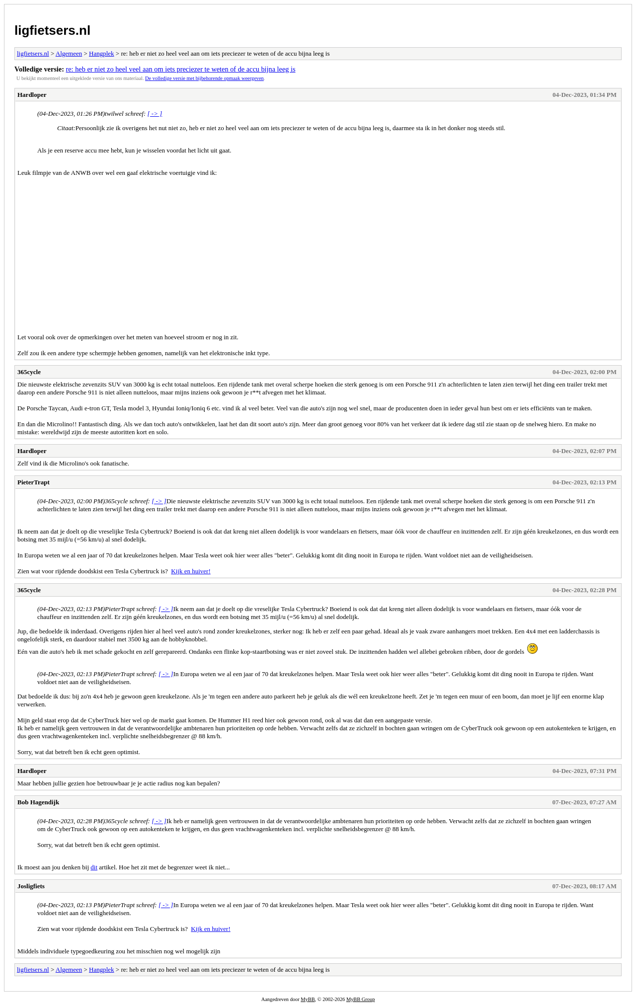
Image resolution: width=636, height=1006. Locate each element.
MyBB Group (360, 999)
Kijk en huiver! (190, 571)
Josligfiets (31, 886)
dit (93, 867)
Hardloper (32, 94)
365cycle (29, 372)
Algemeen (69, 53)
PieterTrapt (33, 482)
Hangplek (101, 53)
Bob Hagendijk (38, 802)
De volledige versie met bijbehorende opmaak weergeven (204, 78)
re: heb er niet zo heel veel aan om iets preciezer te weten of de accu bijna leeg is (181, 69)
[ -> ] (155, 113)
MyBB (308, 999)
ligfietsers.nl (52, 30)
